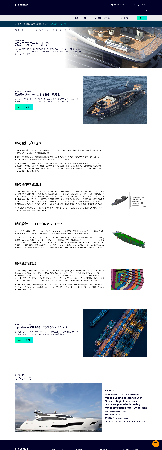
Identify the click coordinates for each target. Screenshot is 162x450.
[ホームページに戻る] (16, 30)
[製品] (22, 30)
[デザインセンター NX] (45, 30)
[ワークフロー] (60, 30)
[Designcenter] (31, 30)
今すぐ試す (141, 18)
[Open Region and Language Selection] (118, 4)
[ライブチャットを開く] (155, 443)
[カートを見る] (133, 4)
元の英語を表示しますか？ (59, 24)
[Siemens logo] (21, 5)
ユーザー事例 (96, 18)
